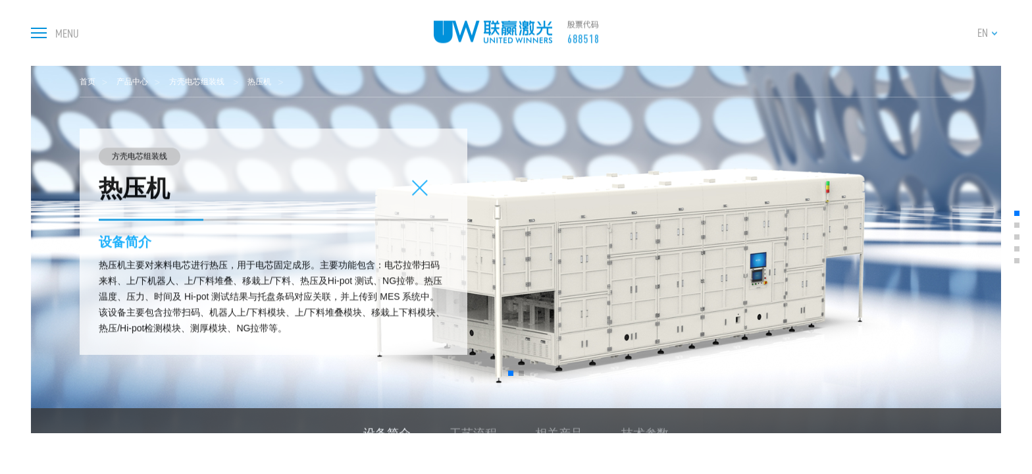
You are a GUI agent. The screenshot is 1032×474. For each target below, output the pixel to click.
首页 (87, 81)
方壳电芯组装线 (197, 81)
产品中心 (132, 81)
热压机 (259, 81)
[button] (510, 373)
